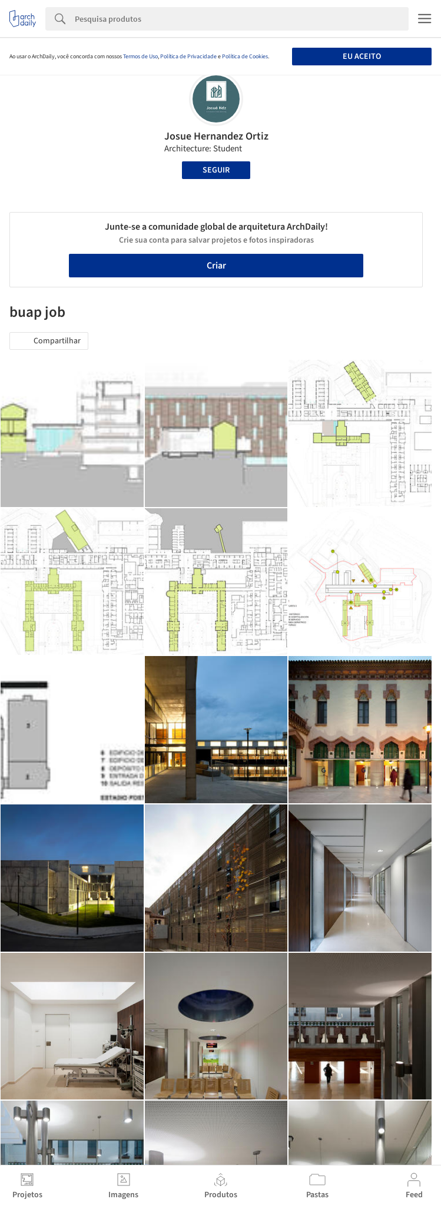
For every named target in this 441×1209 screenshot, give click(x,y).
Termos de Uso (140, 56)
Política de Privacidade (188, 56)
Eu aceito (362, 56)
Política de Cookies (245, 56)
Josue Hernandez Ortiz (216, 136)
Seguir (216, 170)
